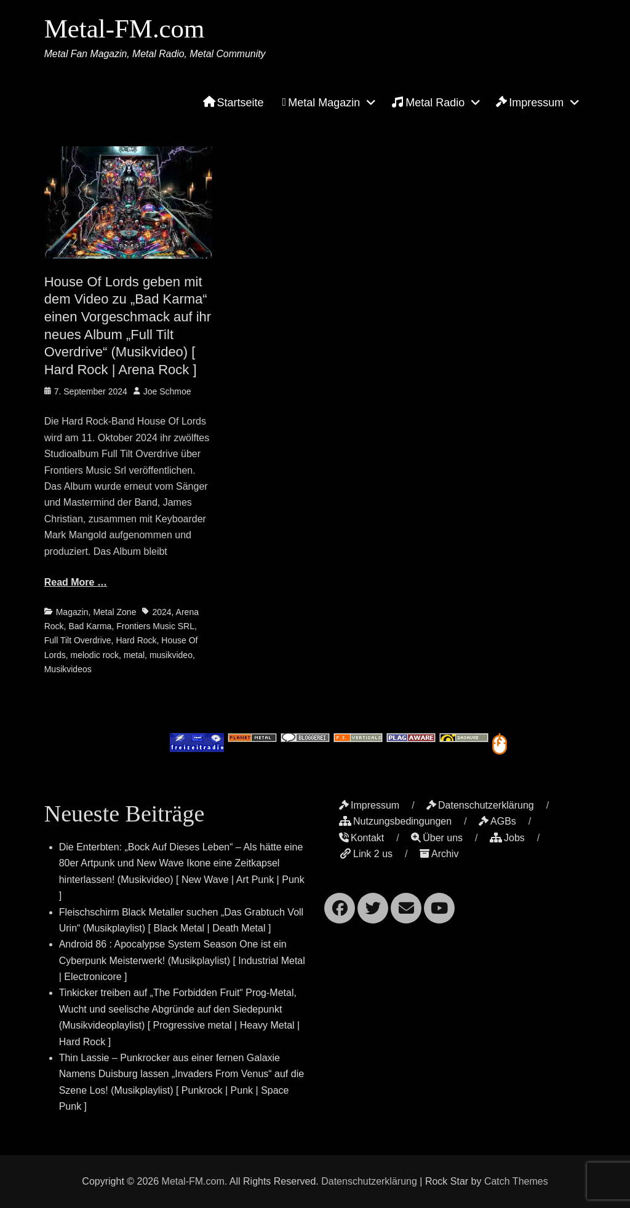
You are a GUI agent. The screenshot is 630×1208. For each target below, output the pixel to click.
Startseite (233, 104)
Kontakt (361, 838)
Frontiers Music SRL (155, 626)
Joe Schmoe (167, 391)
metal (134, 655)
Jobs (507, 838)
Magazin (72, 612)
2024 (161, 612)
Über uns (437, 838)
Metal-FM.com (126, 30)
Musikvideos (68, 669)
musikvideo (171, 655)
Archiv (439, 854)
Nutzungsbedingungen (395, 821)
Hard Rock (136, 640)
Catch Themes (516, 1181)
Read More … (75, 582)
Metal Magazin (321, 104)
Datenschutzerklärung (480, 805)
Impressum (530, 104)
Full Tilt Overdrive (77, 640)
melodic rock (95, 655)
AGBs (497, 821)
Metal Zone (114, 612)
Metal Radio (428, 104)
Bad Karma (89, 626)
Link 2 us (366, 854)
